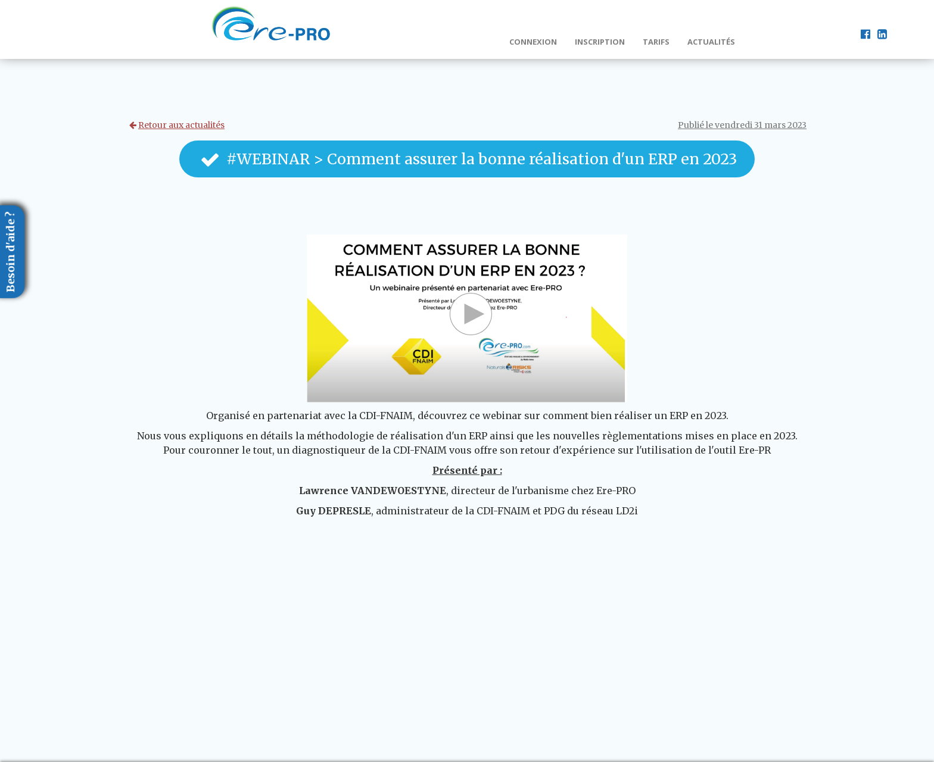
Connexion (533, 41)
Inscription (600, 41)
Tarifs (656, 41)
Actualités (711, 41)
